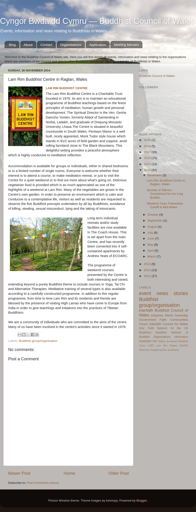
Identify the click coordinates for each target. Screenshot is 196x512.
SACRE (184, 345)
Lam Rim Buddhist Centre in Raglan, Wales (166, 182)
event (145, 293)
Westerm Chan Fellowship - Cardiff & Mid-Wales (166, 205)
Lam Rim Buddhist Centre (67, 88)
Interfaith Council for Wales (168, 324)
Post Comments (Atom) (43, 482)
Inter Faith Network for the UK (163, 328)
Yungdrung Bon (158, 349)
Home (69, 473)
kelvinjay (112, 500)
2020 (148, 140)
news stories (172, 293)
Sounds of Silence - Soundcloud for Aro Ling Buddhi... (165, 193)
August (152, 226)
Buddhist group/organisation (38, 341)
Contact (46, 45)
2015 (148, 164)
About (28, 45)
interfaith (146, 310)
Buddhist (161, 332)
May (150, 244)
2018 (148, 146)
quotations (173, 349)
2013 (148, 264)
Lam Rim (162, 345)
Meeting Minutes (126, 45)
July (150, 232)
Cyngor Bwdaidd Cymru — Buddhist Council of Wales (97, 21)
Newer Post (19, 473)
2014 (148, 170)
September (155, 220)
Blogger (142, 500)
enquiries (157, 315)
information (181, 336)
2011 (148, 276)
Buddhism (145, 332)
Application (97, 45)
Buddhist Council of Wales (157, 76)
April (151, 250)
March (152, 256)
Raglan (173, 345)
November (154, 175)
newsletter (145, 341)
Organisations (70, 45)
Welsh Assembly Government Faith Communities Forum (163, 320)
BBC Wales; (159, 341)
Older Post (118, 473)
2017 (148, 152)
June (151, 238)
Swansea (144, 349)
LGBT (151, 345)
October (153, 214)
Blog (12, 45)
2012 (148, 270)
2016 (148, 158)
